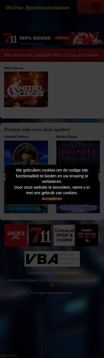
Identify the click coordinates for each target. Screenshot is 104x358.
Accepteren (52, 198)
